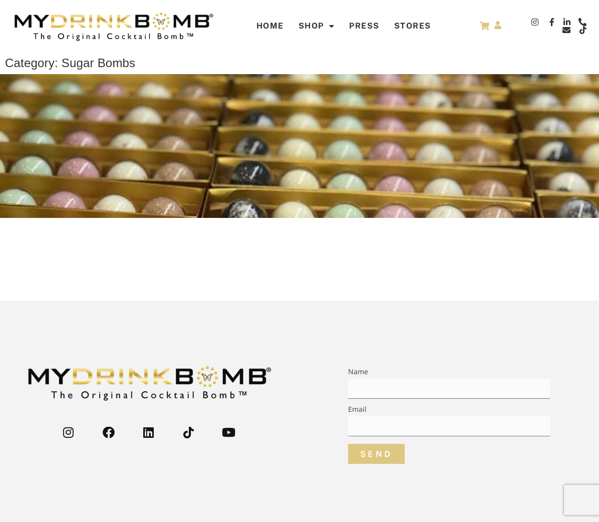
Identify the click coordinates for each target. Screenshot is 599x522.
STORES (412, 26)
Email (357, 410)
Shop (316, 26)
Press (364, 26)
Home (270, 26)
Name (358, 372)
